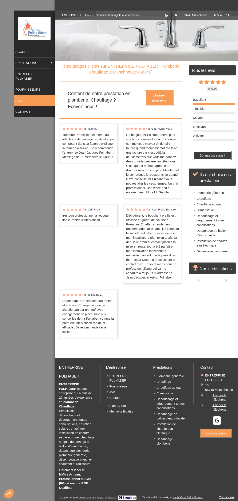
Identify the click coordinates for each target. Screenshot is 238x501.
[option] (212, 280)
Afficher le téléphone (219, 397)
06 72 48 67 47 (222, 15)
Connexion (226, 497)
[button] (9, 494)
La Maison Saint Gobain (188, 497)
